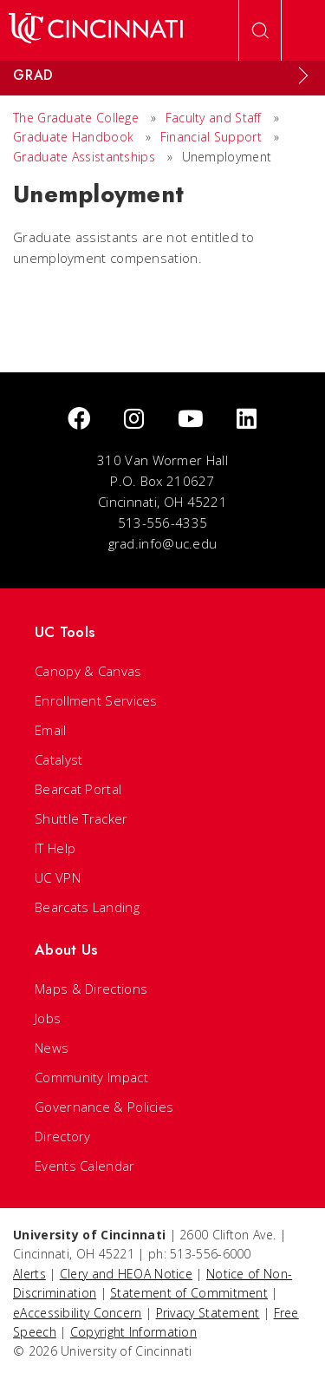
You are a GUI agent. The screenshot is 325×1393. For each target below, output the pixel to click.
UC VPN (58, 877)
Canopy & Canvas (88, 671)
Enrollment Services (96, 700)
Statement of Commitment (189, 1293)
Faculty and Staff (214, 117)
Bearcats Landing (87, 907)
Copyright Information (133, 1332)
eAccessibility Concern (77, 1312)
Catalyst (58, 759)
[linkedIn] (247, 419)
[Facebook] (79, 419)
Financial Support (211, 136)
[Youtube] (191, 419)
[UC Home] (96, 30)
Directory (63, 1136)
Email (51, 730)
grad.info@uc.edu (163, 543)
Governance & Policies (104, 1106)
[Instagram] (134, 419)
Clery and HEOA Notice (126, 1273)
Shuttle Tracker (81, 818)
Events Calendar (85, 1165)
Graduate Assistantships (84, 156)
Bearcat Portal (78, 789)
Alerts (29, 1273)
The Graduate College (76, 117)
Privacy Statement (208, 1312)
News (51, 1047)
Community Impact (91, 1077)
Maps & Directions (91, 988)
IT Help (55, 848)
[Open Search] (260, 30)
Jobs (48, 1018)
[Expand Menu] (303, 75)
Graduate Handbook (73, 136)
